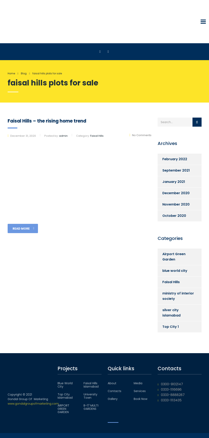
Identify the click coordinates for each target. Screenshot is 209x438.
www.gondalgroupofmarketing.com (33, 404)
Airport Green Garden (173, 257)
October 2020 (174, 215)
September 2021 (176, 170)
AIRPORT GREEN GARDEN (63, 409)
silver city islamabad (171, 313)
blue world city (174, 270)
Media (138, 383)
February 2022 (174, 159)
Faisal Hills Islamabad (91, 385)
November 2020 (176, 204)
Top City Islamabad (65, 396)
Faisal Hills (171, 282)
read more (23, 229)
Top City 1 (170, 326)
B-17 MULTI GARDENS (91, 407)
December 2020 (176, 193)
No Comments (140, 135)
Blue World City (65, 385)
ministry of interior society (178, 296)
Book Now (140, 399)
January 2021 (173, 181)
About (112, 383)
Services (140, 391)
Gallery (113, 399)
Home (11, 73)
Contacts (114, 391)
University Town (90, 396)
